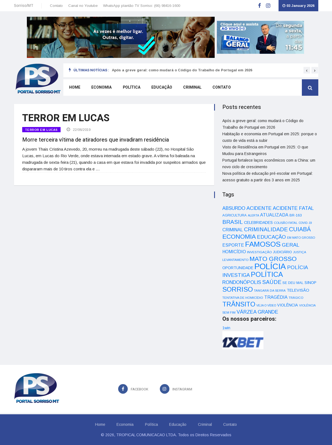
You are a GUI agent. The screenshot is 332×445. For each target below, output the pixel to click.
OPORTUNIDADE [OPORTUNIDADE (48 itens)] (237, 268)
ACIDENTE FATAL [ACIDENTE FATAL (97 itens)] (293, 208)
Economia (101, 88)
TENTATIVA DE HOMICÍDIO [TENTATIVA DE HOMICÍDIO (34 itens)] (242, 297)
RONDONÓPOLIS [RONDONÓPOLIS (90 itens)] (241, 282)
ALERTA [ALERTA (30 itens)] (253, 215)
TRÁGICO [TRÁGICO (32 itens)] (296, 297)
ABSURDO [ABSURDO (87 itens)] (233, 208)
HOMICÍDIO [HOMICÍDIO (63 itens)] (234, 251)
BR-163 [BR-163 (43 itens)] (296, 215)
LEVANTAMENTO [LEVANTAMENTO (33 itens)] (235, 259)
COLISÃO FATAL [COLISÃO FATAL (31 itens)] (285, 222)
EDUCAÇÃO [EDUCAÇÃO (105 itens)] (271, 237)
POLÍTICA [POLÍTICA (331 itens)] (267, 274)
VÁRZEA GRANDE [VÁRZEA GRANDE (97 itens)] (257, 312)
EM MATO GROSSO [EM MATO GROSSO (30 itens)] (301, 237)
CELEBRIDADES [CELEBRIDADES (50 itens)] (258, 222)
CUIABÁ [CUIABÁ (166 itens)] (300, 229)
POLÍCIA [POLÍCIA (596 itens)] (270, 266)
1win (226, 328)
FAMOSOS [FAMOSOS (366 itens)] (263, 244)
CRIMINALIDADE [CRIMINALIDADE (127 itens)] (266, 229)
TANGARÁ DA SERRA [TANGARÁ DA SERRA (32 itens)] (270, 290)
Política (131, 88)
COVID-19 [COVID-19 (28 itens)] (305, 222)
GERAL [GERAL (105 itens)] (290, 245)
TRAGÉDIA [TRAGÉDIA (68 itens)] (276, 297)
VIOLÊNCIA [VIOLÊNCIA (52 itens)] (287, 305)
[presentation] (306, 70)
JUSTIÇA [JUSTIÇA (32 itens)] (299, 252)
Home (74, 88)
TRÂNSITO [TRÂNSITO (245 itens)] (238, 304)
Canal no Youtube (83, 6)
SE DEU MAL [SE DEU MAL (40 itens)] (292, 283)
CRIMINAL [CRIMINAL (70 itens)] (232, 229)
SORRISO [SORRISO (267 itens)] (237, 289)
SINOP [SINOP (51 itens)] (310, 282)
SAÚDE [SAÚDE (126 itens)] (271, 282)
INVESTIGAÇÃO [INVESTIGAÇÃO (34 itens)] (259, 252)
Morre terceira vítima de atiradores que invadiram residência (95, 139)
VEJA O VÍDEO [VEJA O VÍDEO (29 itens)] (266, 305)
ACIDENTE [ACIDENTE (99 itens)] (259, 208)
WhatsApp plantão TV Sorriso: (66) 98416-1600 (141, 6)
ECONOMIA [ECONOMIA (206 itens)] (239, 236)
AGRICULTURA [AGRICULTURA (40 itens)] (234, 215)
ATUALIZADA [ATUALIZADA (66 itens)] (274, 215)
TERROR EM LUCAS (41, 129)
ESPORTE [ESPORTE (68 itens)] (233, 245)
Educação (161, 88)
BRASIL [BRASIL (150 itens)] (232, 222)
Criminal (192, 88)
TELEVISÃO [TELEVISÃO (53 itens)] (298, 290)
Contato (56, 6)
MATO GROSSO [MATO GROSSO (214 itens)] (273, 258)
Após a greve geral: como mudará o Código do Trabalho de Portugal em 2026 (182, 70)
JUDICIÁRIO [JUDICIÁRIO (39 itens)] (282, 252)
